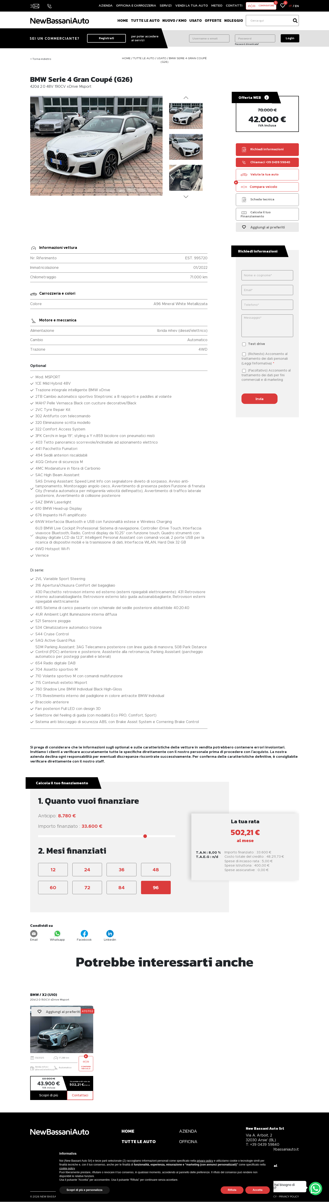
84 (121, 887)
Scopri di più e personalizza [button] (84, 1190)
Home (122, 20)
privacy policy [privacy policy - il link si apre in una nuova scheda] (205, 1160)
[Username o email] (209, 38)
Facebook (84, 936)
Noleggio (233, 20)
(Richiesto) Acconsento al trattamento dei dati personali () (264, 358)
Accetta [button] (257, 1190)
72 (87, 887)
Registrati (106, 38)
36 (121, 870)
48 (156, 870)
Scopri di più (48, 1095)
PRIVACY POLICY (289, 1197)
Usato (195, 20)
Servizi (166, 5)
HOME (128, 1131)
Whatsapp (57, 936)
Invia (259, 398)
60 (53, 887)
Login (290, 38)
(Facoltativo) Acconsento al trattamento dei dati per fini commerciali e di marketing (266, 375)
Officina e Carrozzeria (136, 5)
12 (53, 870)
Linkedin (110, 936)
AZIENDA (188, 1131)
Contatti (234, 5)
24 (87, 870)
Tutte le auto (145, 20)
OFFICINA (188, 1141)
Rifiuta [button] (232, 1190)
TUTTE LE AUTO (139, 1141)
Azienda (106, 5)
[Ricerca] (269, 20)
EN (297, 5)
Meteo (216, 5)
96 (156, 887)
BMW (172, 58)
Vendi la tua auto (191, 5)
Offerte (213, 20)
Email (34, 936)
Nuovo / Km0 (174, 20)
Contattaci (80, 1095)
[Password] (255, 38)
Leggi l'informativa (257, 363)
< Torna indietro (40, 59)
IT (290, 5)
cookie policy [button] (67, 1168)
